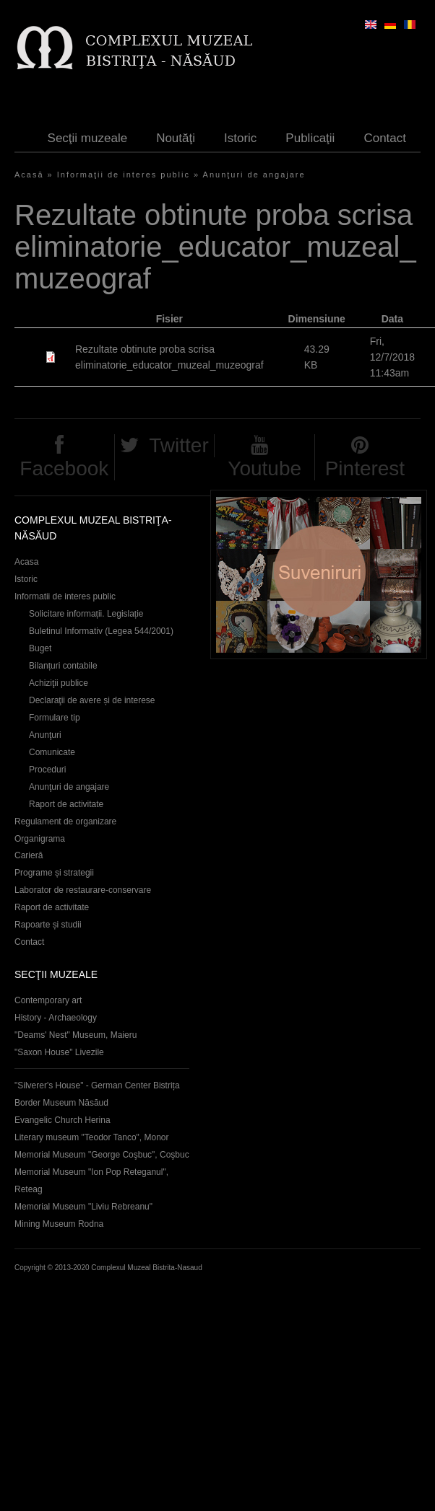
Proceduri (47, 770)
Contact (384, 138)
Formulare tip (54, 718)
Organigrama (39, 839)
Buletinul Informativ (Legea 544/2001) (101, 631)
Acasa (26, 562)
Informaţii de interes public (123, 174)
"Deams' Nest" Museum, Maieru (75, 1035)
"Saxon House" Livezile (59, 1052)
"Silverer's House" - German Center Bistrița (97, 1085)
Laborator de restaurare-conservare (82, 890)
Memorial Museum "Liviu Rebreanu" (83, 1207)
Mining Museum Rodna (58, 1224)
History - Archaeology (55, 1018)
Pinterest (365, 468)
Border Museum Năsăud (61, 1103)
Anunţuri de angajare (254, 174)
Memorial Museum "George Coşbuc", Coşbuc (101, 1155)
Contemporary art (48, 1000)
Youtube (264, 468)
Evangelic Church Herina (62, 1120)
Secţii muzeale (88, 138)
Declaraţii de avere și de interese (92, 700)
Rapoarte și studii (48, 925)
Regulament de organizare (65, 821)
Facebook (64, 468)
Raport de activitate (66, 804)
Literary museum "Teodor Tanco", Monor (91, 1137)
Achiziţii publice (58, 683)
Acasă (29, 174)
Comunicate (52, 752)
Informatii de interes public (65, 596)
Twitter (178, 445)
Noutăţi (175, 138)
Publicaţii (310, 138)
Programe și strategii (54, 873)
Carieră (28, 855)
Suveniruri (318, 574)
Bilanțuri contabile (63, 666)
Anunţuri (45, 735)
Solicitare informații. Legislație (86, 614)
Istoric (240, 138)
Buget (40, 648)
